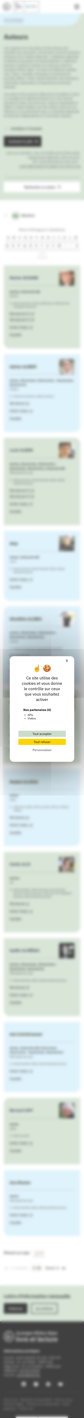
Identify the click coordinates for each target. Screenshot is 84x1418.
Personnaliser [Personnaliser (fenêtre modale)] (42, 750)
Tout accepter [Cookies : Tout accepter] (42, 734)
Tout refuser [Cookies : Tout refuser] (42, 742)
